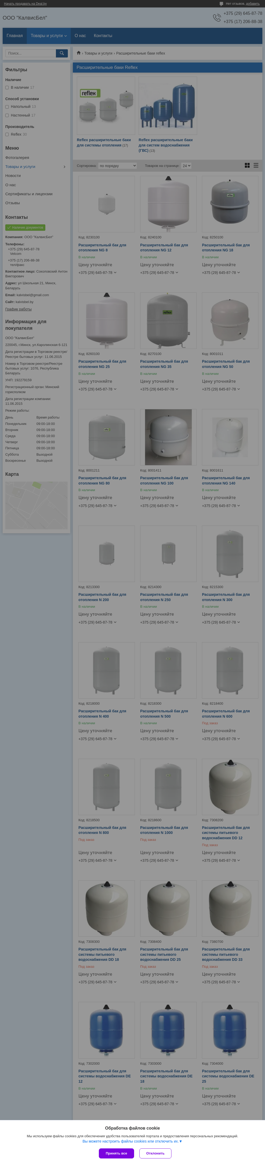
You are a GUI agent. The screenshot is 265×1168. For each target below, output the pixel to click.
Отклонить (155, 1153)
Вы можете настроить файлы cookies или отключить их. (130, 1141)
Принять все (116, 1153)
